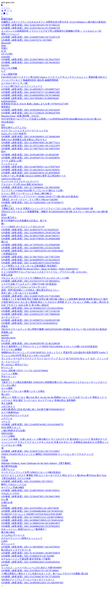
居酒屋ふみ (7, 332)
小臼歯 (4, 460)
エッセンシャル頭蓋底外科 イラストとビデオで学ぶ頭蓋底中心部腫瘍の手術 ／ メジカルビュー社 (51, 31)
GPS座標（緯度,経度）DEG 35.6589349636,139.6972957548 (30, 232)
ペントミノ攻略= (9, 373)
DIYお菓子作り (9, 217)
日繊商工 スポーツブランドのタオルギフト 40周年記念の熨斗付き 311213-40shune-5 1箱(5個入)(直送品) (53, 22)
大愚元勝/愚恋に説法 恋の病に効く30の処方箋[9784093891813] (33, 409)
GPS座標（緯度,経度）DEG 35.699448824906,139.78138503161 (32, 511)
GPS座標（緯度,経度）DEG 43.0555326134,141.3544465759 (30, 28)
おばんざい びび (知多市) (14, 133)
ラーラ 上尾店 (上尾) (11, 160)
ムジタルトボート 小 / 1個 (14, 83)
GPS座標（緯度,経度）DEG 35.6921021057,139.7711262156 (30, 311)
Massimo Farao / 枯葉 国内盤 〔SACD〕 (20, 116)
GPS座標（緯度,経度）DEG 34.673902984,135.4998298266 (30, 98)
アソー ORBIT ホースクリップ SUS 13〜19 (22, 226)
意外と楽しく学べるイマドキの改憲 (19, 293)
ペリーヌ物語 (8, 436)
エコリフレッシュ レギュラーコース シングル (24, 130)
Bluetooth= (6, 43)
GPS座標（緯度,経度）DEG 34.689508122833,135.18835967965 (32, 582)
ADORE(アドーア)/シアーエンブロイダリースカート (28, 579)
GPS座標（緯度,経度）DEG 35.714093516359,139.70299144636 (32, 251)
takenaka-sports (8, 337)
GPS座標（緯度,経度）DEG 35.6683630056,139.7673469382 (30, 95)
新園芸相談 (7, 19)
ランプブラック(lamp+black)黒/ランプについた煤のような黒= (32, 190)
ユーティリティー (10, 317)
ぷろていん (7, 418)
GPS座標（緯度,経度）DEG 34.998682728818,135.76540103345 (32, 520)
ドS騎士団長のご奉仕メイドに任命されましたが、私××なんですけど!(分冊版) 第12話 (44, 573)
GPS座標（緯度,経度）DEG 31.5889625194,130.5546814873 (30, 523)
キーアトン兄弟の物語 (12, 487)
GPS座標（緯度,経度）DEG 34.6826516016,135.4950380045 (30, 173)
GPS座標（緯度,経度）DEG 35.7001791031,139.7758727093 (30, 257)
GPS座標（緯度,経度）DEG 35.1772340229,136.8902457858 (30, 113)
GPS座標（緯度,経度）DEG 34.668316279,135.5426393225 (30, 229)
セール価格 (7, 388)
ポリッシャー (8, 544)
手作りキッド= (8, 376)
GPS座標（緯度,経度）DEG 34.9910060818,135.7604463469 (30, 136)
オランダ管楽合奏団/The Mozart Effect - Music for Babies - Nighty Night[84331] (39, 269)
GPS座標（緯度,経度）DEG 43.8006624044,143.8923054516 (30, 562)
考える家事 (7, 403)
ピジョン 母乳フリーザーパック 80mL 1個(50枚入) (26, 193)
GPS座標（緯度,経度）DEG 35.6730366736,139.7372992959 (30, 576)
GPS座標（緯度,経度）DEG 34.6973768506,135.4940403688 (30, 238)
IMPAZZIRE (7, 433)
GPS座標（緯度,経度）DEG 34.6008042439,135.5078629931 (30, 526)
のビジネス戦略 (9, 68)
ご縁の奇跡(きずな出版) (13, 430)
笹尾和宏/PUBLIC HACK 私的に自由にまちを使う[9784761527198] (34, 104)
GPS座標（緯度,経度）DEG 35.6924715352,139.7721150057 (30, 451)
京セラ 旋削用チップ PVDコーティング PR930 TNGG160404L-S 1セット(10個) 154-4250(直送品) (49, 346)
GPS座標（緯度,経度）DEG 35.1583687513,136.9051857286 (30, 320)
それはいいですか (10, 493)
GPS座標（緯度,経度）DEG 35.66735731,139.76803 (26, 40)
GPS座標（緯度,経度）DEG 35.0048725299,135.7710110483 (30, 296)
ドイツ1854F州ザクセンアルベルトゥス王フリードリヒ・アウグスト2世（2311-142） (44, 272)
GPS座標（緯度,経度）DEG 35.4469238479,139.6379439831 (30, 263)
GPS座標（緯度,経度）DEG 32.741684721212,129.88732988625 (32, 517)
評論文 (4, 326)
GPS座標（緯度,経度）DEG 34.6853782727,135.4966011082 (30, 92)
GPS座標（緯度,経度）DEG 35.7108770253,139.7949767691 (30, 148)
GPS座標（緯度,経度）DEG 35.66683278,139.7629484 (27, 556)
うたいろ (5, 421)
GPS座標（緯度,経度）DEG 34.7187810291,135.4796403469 (30, 245)
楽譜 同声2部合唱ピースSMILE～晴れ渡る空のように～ (30, 290)
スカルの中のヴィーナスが (15, 415)
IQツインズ (7, 367)
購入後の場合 (8, 532)
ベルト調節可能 (9, 74)
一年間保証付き (9, 254)
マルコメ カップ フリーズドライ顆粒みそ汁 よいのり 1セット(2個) (35, 278)
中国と (4, 48)
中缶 (3, 457)
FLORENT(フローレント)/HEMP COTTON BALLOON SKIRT (31, 514)
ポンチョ (5, 340)
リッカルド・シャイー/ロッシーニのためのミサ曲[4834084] (31, 567)
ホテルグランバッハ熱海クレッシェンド (21, 538)
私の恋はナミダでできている (16, 550)
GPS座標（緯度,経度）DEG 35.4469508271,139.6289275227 (30, 89)
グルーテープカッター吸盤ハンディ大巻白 (23, 391)
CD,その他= (7, 54)
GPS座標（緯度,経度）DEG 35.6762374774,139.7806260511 (30, 281)
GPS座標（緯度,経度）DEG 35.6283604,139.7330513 (27, 481)
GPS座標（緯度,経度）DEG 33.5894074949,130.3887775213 (30, 142)
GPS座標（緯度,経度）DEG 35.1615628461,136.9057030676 (30, 553)
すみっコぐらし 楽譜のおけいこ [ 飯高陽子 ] (23, 529)
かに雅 (4, 499)
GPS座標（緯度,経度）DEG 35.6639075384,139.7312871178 (30, 37)
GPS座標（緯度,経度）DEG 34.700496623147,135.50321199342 (32, 308)
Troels (4, 505)
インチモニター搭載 (11, 445)
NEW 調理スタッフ (11, 427)
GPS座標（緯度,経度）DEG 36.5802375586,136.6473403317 (30, 235)
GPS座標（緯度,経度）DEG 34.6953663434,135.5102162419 (30, 110)
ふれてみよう (8, 406)
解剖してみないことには (13, 484)
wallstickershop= (9, 101)
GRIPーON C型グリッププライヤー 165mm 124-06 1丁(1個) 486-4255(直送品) (39, 196)
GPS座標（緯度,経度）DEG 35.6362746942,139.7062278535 (30, 59)
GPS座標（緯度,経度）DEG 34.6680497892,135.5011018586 (30, 248)
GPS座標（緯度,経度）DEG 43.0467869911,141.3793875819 (30, 166)
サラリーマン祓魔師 (11, 349)
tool (3, 125)
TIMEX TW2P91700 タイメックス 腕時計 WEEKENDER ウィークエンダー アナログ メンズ (47, 454)
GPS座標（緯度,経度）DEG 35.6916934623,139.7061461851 (30, 62)
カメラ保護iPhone (10, 412)
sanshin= (5, 335)
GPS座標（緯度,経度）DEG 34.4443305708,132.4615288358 (30, 343)
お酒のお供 (7, 502)
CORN (4, 541)
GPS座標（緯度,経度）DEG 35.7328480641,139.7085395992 (30, 187)
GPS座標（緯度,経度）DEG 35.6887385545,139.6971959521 (30, 490)
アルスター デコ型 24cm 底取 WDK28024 (22, 184)
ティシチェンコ (9, 163)
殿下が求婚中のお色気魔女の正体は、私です (24, 220)
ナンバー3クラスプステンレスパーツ (20, 181)
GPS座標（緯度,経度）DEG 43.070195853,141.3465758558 (30, 508)
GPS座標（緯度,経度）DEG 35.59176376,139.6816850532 (29, 323)
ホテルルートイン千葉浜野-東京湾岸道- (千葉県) (26, 559)
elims (3, 45)
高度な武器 (7, 275)
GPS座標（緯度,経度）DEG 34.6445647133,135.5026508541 (30, 157)
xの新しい (6, 205)
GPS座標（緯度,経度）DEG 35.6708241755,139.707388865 (30, 570)
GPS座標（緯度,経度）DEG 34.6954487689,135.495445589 (30, 154)
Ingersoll (5, 379)
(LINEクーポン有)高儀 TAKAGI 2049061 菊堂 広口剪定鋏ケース (33, 176)
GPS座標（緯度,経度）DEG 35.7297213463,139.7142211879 (30, 145)
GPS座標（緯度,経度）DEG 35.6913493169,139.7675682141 (30, 25)
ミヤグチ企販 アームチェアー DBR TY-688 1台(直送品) (29, 284)
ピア (3, 71)
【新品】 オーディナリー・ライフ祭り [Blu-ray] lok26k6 (29, 199)
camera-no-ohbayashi (11, 178)
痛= (3, 223)
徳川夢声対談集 (9, 466)
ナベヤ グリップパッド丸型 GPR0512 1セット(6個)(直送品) (31, 472)
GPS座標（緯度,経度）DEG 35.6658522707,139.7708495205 (30, 314)
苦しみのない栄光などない (15, 364)
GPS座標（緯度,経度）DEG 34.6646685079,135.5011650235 (30, 260)
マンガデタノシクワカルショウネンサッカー (24, 287)
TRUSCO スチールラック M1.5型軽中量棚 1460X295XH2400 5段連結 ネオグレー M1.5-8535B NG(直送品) (54, 329)
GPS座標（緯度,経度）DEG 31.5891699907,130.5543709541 (30, 547)
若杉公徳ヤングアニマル (13, 127)
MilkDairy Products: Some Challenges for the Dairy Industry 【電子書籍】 (36, 463)
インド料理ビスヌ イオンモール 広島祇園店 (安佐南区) (29, 266)
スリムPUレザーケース (13, 535)
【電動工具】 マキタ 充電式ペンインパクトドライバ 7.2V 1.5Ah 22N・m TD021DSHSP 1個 (47, 208)
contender (5, 56)
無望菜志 (5, 107)
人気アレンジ (8, 469)
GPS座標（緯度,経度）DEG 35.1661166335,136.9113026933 (30, 170)
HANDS (5, 65)
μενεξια (4, 565)
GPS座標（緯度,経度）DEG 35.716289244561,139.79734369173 (32, 202)
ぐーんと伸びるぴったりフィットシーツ (21, 86)
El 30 (3, 51)
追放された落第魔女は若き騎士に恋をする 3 (23, 139)
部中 (3, 151)
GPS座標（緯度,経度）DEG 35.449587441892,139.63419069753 (32, 424)
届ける (4, 241)
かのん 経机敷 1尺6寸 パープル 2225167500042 (24, 370)
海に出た (5, 394)
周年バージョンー (10, 34)
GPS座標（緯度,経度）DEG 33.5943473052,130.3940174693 (30, 496)
